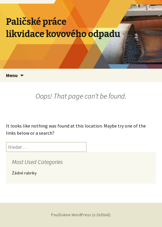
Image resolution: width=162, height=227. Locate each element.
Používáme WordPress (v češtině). (81, 214)
